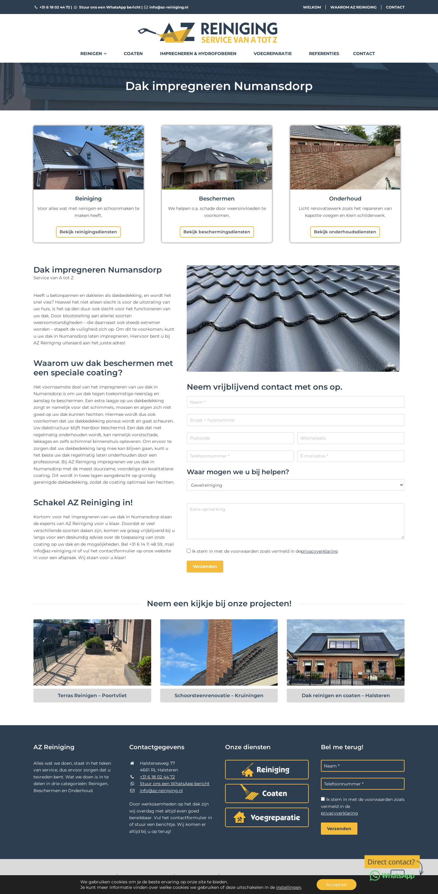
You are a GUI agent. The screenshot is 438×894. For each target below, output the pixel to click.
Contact (395, 7)
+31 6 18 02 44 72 (51, 7)
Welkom (312, 7)
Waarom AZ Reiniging (353, 7)
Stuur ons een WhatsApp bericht (107, 7)
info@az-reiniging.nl (166, 7)
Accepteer (336, 884)
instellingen (288, 887)
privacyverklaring (319, 551)
